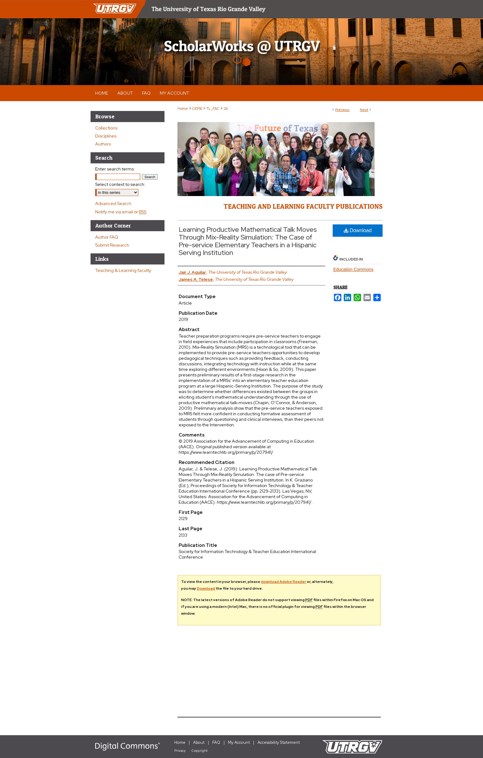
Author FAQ (106, 237)
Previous (342, 109)
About (199, 742)
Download (358, 230)
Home (182, 108)
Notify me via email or (120, 212)
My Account (239, 742)
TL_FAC (212, 108)
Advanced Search (113, 203)
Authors (103, 144)
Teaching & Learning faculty (123, 270)
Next (364, 109)
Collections (106, 128)
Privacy (180, 750)
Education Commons (353, 269)
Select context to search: (120, 184)
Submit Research (112, 245)
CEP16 (197, 108)
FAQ (216, 742)
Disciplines (105, 136)
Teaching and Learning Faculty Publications (303, 206)
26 (226, 108)
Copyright (200, 750)
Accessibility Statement (279, 742)
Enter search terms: (115, 169)
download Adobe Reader (283, 581)
